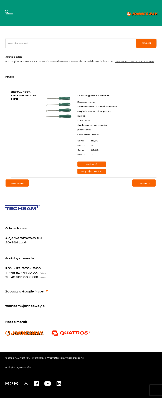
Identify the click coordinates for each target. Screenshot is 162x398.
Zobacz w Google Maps (26, 291)
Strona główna (13, 61)
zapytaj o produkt (92, 171)
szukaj (146, 43)
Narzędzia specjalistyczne (53, 61)
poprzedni (17, 183)
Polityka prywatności (18, 367)
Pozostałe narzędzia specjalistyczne (92, 61)
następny (144, 183)
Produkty (30, 61)
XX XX (37, 272)
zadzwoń (91, 164)
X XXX (38, 277)
